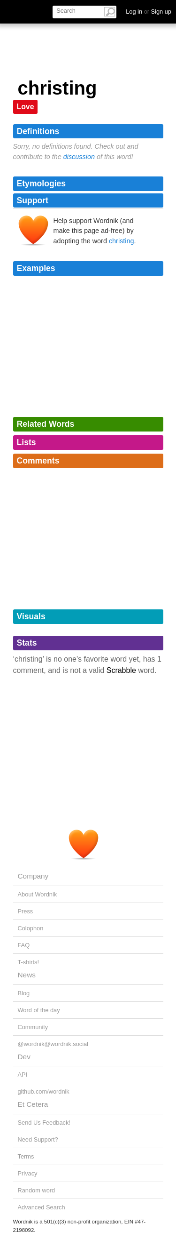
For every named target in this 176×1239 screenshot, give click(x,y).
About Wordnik (37, 894)
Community (33, 1027)
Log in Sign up (148, 11)
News (27, 975)
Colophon (31, 928)
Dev (24, 1057)
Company (33, 876)
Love (25, 107)
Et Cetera (33, 1104)
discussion (79, 156)
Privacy (28, 1173)
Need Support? (38, 1139)
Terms (26, 1156)
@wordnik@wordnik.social (53, 1043)
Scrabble (121, 670)
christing (121, 241)
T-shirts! (28, 962)
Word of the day (39, 1010)
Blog (24, 993)
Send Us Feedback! (44, 1122)
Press (25, 911)
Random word (36, 1190)
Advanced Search (41, 1207)
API (23, 1074)
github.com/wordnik (43, 1091)
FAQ (24, 945)
